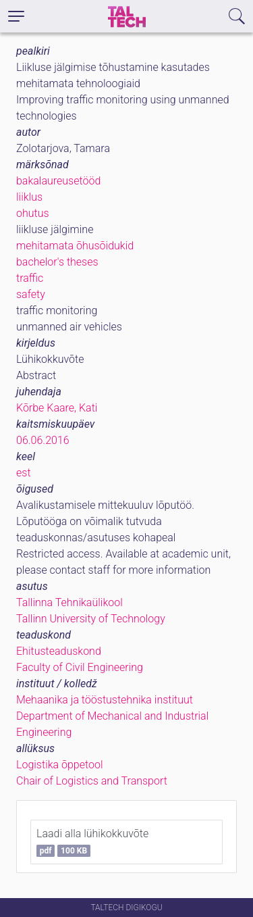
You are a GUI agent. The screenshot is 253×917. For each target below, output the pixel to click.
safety (30, 294)
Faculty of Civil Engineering (79, 667)
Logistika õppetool (59, 764)
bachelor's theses (57, 261)
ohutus (32, 213)
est (23, 472)
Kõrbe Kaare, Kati (56, 407)
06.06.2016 (42, 440)
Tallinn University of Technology (90, 618)
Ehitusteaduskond (58, 651)
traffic (29, 278)
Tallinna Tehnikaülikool (69, 602)
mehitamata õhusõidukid (75, 245)
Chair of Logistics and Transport (91, 780)
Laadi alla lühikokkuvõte (92, 842)
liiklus (29, 197)
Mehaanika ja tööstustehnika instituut (104, 699)
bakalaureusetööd (58, 180)
